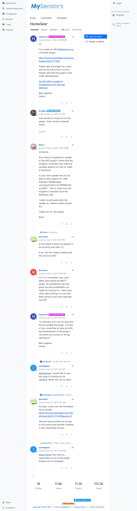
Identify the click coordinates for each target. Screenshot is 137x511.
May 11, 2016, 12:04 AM (56, 148)
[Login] (123, 3)
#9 (73, 447)
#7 (73, 366)
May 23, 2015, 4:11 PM (56, 114)
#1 (73, 37)
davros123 (43, 237)
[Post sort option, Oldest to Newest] (95, 42)
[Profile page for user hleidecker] (33, 38)
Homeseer (35, 30)
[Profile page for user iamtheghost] (33, 368)
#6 (73, 315)
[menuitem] (123, 3)
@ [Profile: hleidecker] (45, 373)
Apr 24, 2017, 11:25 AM (56, 402)
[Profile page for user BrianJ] (33, 146)
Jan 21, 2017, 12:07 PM (56, 240)
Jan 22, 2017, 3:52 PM (56, 318)
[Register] (123, 15)
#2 (73, 111)
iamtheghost (44, 366)
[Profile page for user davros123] (33, 238)
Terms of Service (97, 507)
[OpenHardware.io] (13, 8)
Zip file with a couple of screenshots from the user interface (52, 84)
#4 (73, 237)
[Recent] (13, 19)
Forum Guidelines (62, 507)
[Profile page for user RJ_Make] (33, 113)
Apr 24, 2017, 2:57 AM (56, 369)
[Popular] (13, 30)
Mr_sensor (43, 270)
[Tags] (13, 24)
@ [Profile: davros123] (45, 454)
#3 (73, 145)
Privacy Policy (79, 507)
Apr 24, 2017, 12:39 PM (56, 451)
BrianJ (41, 145)
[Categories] (13, 14)
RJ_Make (43, 111)
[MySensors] (13, 3)
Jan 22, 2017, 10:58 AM (56, 273)
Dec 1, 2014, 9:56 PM (55, 40)
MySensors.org (65, 49)
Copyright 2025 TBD (42, 507)
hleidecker (43, 37)
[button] (13, 502)
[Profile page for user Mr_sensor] (33, 272)
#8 (73, 399)
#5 (73, 270)
